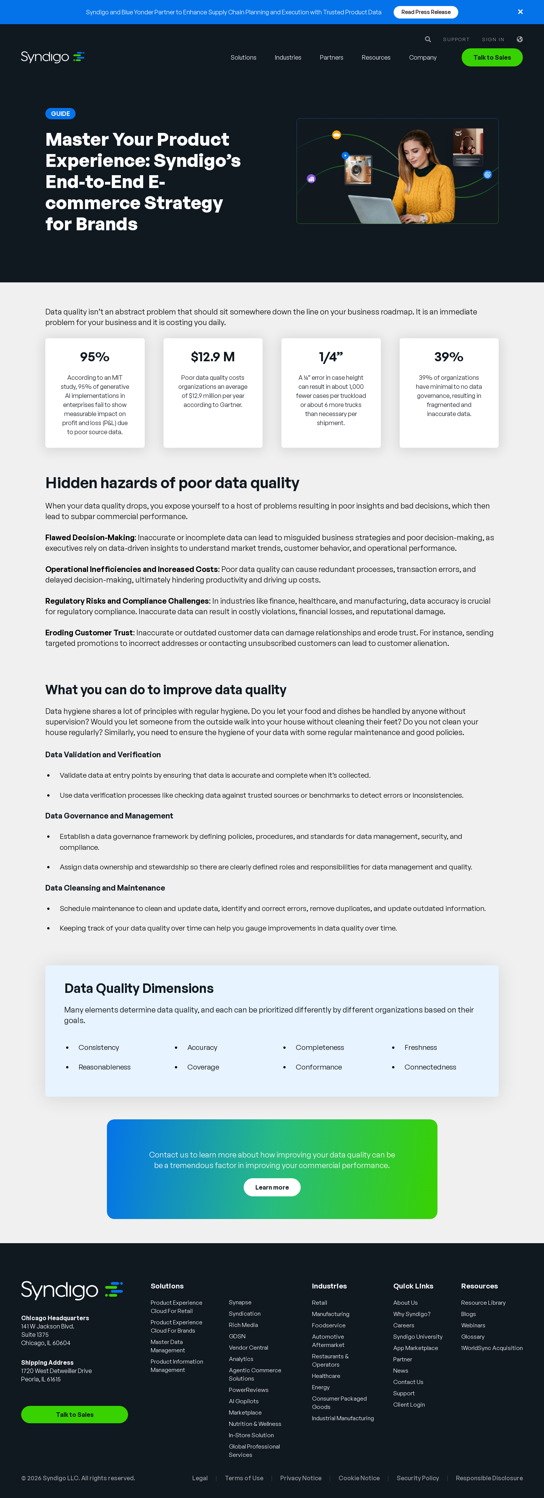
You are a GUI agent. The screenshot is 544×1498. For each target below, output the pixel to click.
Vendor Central (250, 1347)
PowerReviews (250, 1389)
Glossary (475, 1336)
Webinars (475, 1325)
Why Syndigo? (412, 1314)
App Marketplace (416, 1348)
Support (456, 39)
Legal (200, 1478)
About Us (405, 1302)
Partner (403, 1359)
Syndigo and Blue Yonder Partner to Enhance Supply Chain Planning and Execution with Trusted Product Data (234, 12)
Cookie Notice (359, 1478)
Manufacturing (331, 1314)
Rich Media (245, 1324)
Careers (404, 1325)
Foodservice (329, 1325)
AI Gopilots (245, 1401)
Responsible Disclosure (489, 1478)
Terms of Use (244, 1478)
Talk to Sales (492, 57)
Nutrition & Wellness (256, 1423)
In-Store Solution (253, 1435)
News (400, 1370)
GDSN (238, 1336)
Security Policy (418, 1478)
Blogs (470, 1314)
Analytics (242, 1358)
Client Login (409, 1404)
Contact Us (408, 1381)
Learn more (272, 1187)
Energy (321, 1387)
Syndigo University (418, 1336)
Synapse (242, 1302)
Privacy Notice (300, 1478)
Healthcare (327, 1375)
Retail (319, 1302)
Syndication (246, 1313)
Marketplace (247, 1412)
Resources (376, 57)
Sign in (493, 39)
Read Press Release (426, 12)
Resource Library (485, 1302)
